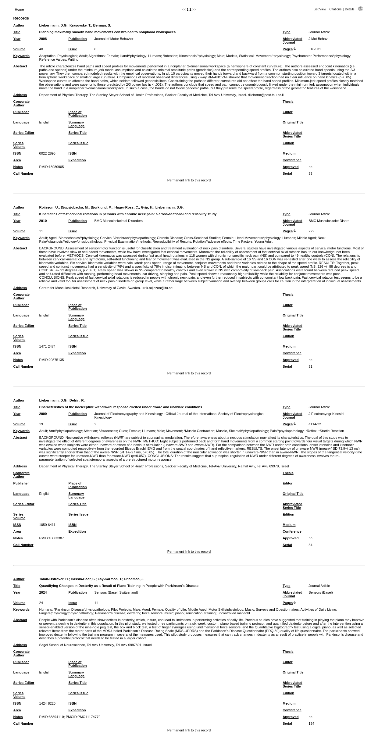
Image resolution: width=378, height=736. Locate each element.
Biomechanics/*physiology (78, 238)
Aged (53, 238)
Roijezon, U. (49, 207)
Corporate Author (21, 103)
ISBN (72, 153)
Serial (287, 173)
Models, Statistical (240, 56)
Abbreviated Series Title (292, 134)
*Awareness (108, 431)
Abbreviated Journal (292, 40)
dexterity (133, 613)
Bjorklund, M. (101, 207)
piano (179, 613)
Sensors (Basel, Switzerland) (116, 592)
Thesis (288, 101)
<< (184, 9)
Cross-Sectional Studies (202, 238)
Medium (289, 153)
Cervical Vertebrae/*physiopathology (127, 238)
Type (286, 32)
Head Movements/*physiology (257, 238)
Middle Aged (306, 238)
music (168, 613)
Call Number (23, 173)
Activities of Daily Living (318, 609)
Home (19, 9)
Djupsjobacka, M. (74, 207)
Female (112, 56)
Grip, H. (147, 207)
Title (16, 32)
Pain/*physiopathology (287, 431)
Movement (174, 431)
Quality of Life (175, 609)
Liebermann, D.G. (53, 25)
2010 (43, 221)
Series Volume (19, 144)
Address (20, 95)
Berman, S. (102, 25)
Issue (72, 49)
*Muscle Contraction (199, 431)
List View (320, 9)
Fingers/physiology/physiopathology (66, 613)
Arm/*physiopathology (65, 431)
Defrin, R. (77, 400)
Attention (90, 431)
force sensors (152, 613)
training (210, 613)
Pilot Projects (121, 609)
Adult (83, 56)
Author (19, 25)
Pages (288, 49)
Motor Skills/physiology (226, 609)
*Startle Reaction (331, 431)
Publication (77, 39)
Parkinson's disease (110, 613)
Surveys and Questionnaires (277, 609)
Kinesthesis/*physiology (197, 56)
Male (220, 56)
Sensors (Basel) (320, 592)
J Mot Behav (317, 39)
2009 (43, 414)
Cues (123, 431)
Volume (19, 49)
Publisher (21, 112)
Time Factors (243, 241)
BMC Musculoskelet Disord (328, 221)
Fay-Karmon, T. (110, 579)
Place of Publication (77, 113)
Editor (287, 112)
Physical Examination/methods (127, 241)
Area (17, 160)
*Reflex (310, 431)
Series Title (77, 132)
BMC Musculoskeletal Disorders (118, 221)
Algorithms (96, 56)
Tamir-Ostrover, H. (54, 579)
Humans (154, 56)
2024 (43, 592)
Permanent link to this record (189, 180)
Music (249, 609)
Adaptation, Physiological (58, 56)
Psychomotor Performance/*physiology (321, 56)
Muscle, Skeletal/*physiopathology (242, 431)
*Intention (170, 56)
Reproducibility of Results (172, 241)
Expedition (77, 160)
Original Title (293, 122)
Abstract (20, 66)
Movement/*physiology (272, 56)
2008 (43, 39)
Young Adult (264, 241)
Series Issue (78, 143)
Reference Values (52, 59)
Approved (290, 167)
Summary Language (76, 124)
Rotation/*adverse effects (212, 241)
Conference (292, 160)
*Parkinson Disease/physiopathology (81, 609)
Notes (18, 167)
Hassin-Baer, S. (83, 579)
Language (21, 122)
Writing (73, 59)
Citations (336, 9)
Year (17, 39)
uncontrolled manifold (233, 613)
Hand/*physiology (133, 56)
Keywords (21, 56)
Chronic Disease (169, 238)
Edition (288, 143)
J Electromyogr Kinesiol (326, 414)
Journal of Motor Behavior (113, 39)
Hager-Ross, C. (126, 207)
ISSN (17, 153)
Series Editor (23, 132)
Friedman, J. (134, 579)
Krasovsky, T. (80, 25)
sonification (193, 613)
